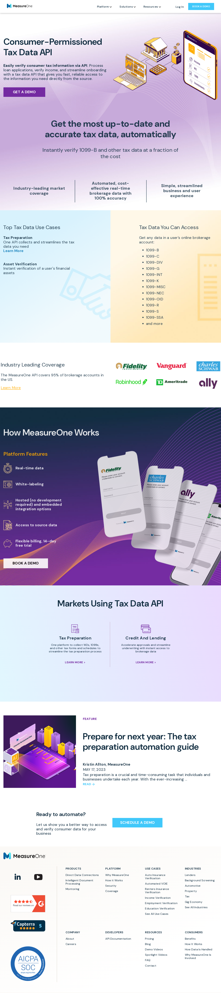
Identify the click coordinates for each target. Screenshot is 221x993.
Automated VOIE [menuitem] (156, 883)
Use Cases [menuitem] (153, 868)
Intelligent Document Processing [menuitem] (80, 882)
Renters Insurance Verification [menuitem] (157, 890)
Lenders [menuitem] (190, 875)
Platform (103, 6)
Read (87, 784)
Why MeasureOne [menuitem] (117, 875)
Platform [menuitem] (113, 868)
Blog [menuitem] (148, 944)
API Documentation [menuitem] (118, 938)
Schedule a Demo (137, 822)
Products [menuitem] (73, 868)
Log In (180, 6)
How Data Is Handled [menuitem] (198, 949)
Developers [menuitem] (114, 932)
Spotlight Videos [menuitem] (156, 954)
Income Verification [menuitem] (158, 897)
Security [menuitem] (110, 885)
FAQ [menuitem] (147, 960)
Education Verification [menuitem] (160, 908)
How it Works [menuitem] (114, 880)
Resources (150, 6)
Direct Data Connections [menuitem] (82, 875)
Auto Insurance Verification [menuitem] (155, 876)
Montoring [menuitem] (72, 889)
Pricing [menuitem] (149, 938)
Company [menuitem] (73, 932)
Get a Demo (24, 92)
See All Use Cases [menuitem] (156, 913)
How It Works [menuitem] (193, 944)
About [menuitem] (70, 938)
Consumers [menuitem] (194, 932)
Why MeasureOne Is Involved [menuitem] (198, 956)
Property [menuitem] (191, 891)
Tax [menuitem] (187, 896)
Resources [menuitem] (153, 932)
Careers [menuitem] (71, 944)
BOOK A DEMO (201, 6)
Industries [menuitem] (193, 868)
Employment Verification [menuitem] (161, 903)
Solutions (126, 6)
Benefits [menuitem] (190, 938)
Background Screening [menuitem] (200, 880)
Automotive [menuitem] (193, 885)
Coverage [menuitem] (111, 891)
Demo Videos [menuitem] (154, 949)
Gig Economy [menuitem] (194, 902)
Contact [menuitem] (150, 965)
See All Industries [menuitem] (196, 907)
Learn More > (75, 662)
